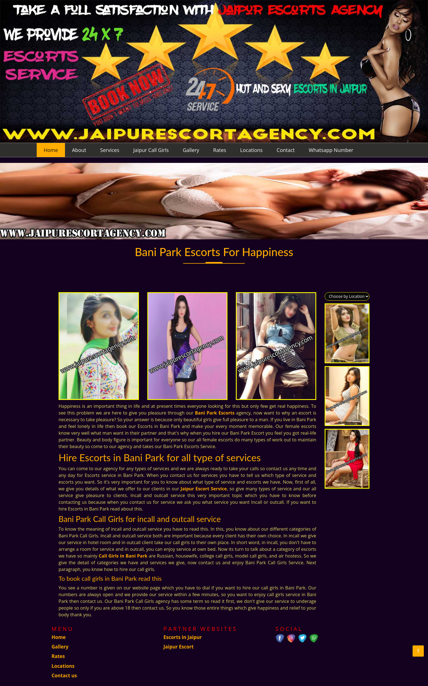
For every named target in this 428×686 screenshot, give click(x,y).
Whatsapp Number (331, 150)
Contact (286, 150)
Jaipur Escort (179, 646)
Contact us (64, 675)
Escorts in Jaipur (183, 637)
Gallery (191, 150)
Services (109, 150)
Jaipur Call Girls (151, 150)
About (79, 150)
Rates (219, 150)
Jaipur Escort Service (204, 489)
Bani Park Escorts (214, 413)
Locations (251, 150)
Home (51, 150)
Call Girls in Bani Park (123, 556)
